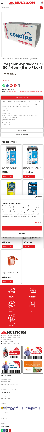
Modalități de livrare (6, 379)
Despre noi (3, 416)
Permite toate (22, 228)
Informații (12, 324)
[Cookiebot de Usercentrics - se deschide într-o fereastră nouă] (34, 197)
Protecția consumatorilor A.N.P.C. (9, 389)
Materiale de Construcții (22, 58)
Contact (3, 423)
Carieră (2, 421)
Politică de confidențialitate (7, 401)
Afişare (36, 222)
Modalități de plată (5, 381)
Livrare (11, 296)
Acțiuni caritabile (5, 418)
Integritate (3, 403)
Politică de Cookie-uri (6, 398)
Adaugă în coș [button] (7, 176)
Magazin (12, 58)
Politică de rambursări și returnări (9, 384)
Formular (32, 310)
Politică (11, 310)
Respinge (22, 233)
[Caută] (20, 7)
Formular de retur (5, 387)
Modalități (32, 296)
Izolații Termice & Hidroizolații (18, 92)
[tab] (22, 98)
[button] (39, 15)
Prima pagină (5, 58)
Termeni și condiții (5, 396)
